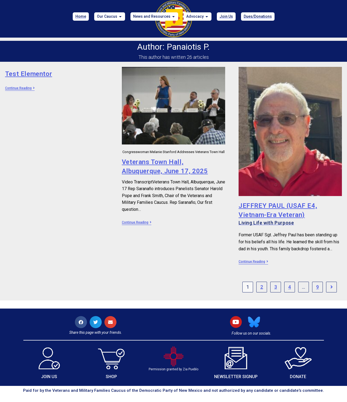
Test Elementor (28, 74)
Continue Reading (20, 88)
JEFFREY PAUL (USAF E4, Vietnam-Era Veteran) (290, 214)
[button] (81, 322)
